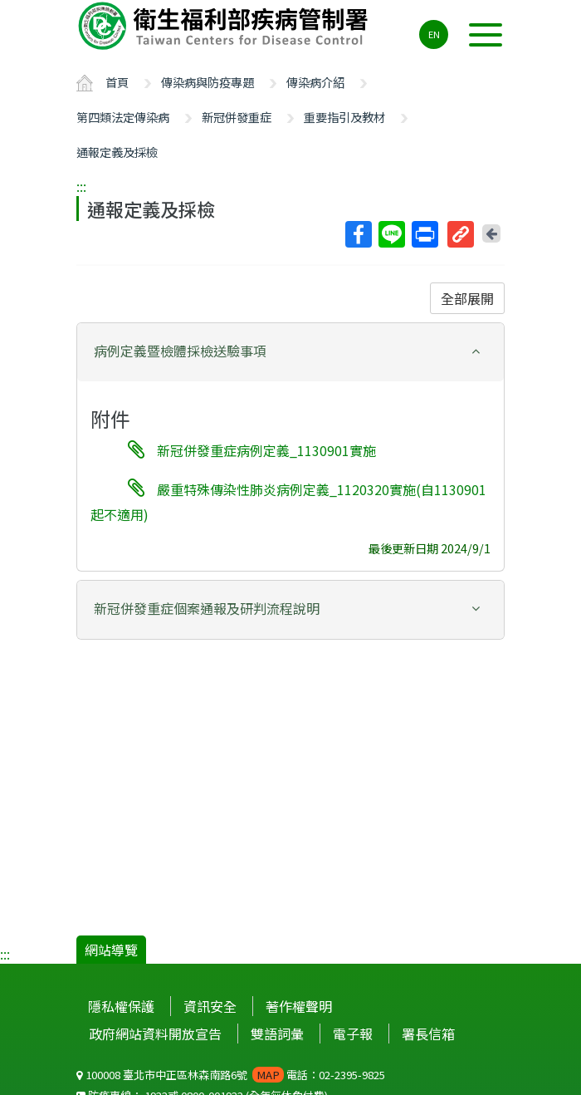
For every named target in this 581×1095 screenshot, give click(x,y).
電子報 (353, 1033)
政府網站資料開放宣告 (155, 1033)
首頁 (117, 82)
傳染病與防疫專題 (207, 82)
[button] (290, 351)
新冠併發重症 (236, 116)
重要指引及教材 (344, 116)
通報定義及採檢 (117, 151)
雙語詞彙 (277, 1033)
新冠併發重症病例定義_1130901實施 (266, 450)
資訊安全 (210, 1006)
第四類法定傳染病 (122, 116)
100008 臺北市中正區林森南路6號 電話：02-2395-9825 (230, 1075)
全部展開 (467, 298)
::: (81, 186)
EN (434, 34)
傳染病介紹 (315, 82)
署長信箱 (428, 1033)
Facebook (358, 234)
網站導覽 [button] (111, 950)
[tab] (290, 352)
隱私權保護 (121, 1006)
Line (391, 234)
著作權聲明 (299, 1006)
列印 (424, 234)
